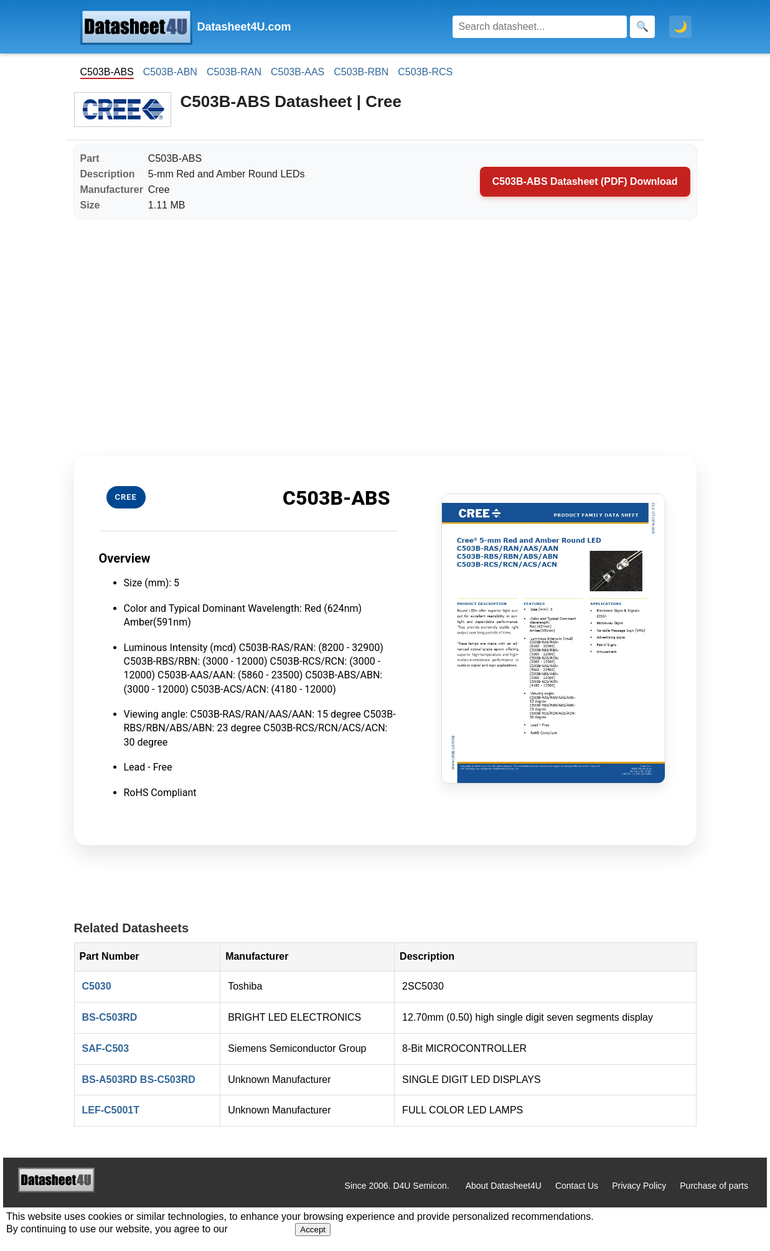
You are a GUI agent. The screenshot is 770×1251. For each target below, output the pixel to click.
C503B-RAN (234, 72)
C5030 (96, 986)
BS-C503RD (110, 1017)
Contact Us (576, 1186)
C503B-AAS (297, 72)
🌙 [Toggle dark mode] (680, 27)
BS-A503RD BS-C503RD (138, 1079)
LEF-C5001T (110, 1110)
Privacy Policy (639, 1186)
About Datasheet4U (504, 1186)
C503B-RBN (361, 72)
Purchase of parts (714, 1186)
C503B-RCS (425, 72)
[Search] (540, 27)
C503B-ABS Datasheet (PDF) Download (585, 181)
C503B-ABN (170, 72)
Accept (313, 1229)
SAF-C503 (105, 1048)
